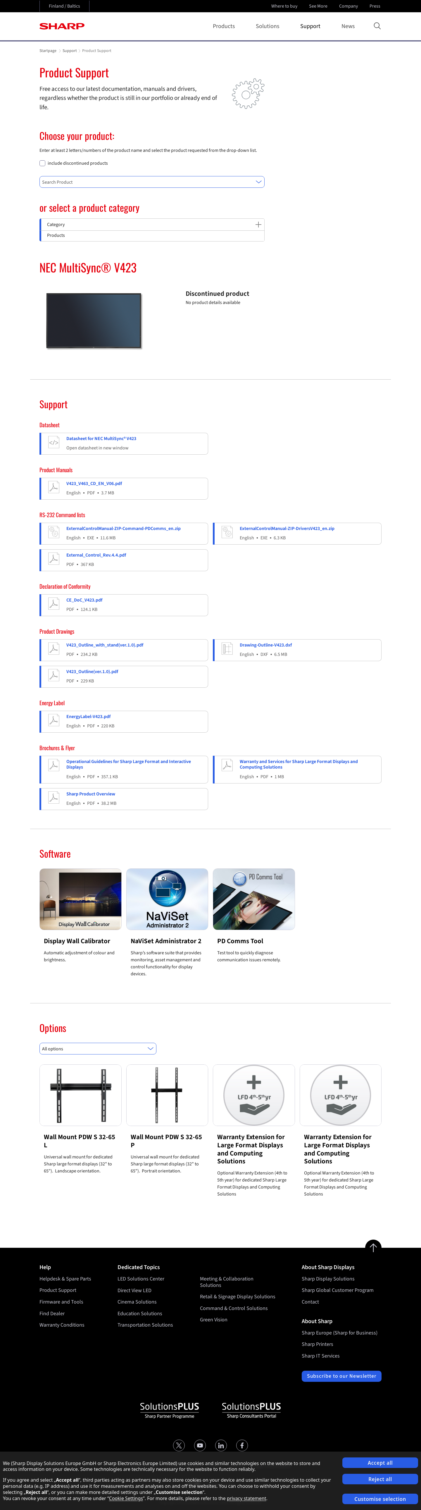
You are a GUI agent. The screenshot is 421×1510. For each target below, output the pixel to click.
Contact (310, 1302)
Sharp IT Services (321, 1356)
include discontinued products (78, 163)
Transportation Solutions (145, 1325)
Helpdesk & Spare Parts (65, 1279)
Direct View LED (134, 1290)
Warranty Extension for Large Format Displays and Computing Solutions (251, 1149)
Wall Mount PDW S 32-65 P (166, 1141)
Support (311, 26)
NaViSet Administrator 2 (166, 941)
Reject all (380, 1479)
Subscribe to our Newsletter (341, 1376)
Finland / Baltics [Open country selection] (64, 6)
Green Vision (213, 1319)
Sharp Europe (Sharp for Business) (339, 1333)
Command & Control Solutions (234, 1308)
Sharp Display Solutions (328, 1279)
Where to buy (284, 6)
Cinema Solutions (137, 1302)
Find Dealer (52, 1313)
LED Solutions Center (141, 1279)
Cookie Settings (126, 1498)
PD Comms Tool (240, 941)
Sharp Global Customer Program (338, 1290)
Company (349, 6)
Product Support (57, 1290)
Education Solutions (140, 1313)
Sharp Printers (317, 1344)
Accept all (380, 1462)
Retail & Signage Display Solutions (237, 1296)
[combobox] (152, 182)
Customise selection (380, 1499)
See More (319, 6)
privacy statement (246, 1498)
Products (225, 26)
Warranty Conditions (61, 1325)
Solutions (269, 26)
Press (376, 6)
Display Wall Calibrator (77, 941)
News (348, 26)
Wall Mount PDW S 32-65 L (79, 1141)
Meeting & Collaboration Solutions (226, 1282)
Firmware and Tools (61, 1302)
